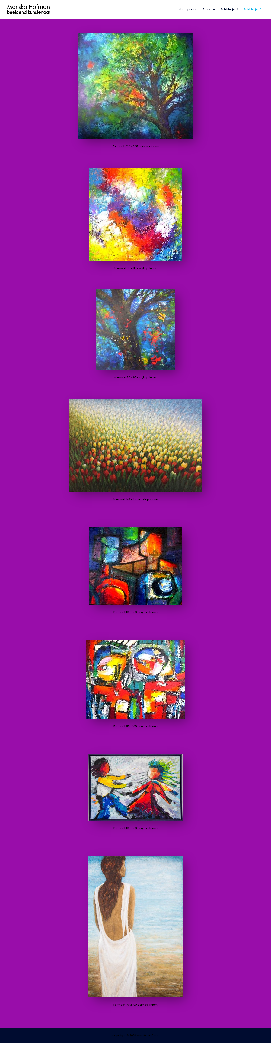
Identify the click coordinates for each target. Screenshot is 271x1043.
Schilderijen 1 (229, 9)
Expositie (209, 9)
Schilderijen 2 (253, 9)
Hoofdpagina (188, 9)
